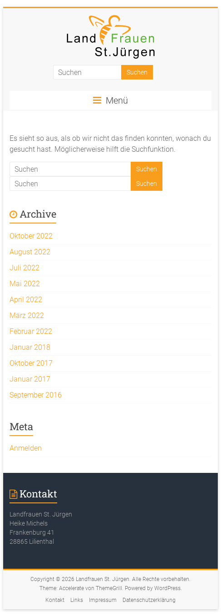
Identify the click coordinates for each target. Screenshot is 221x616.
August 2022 (30, 252)
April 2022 (26, 299)
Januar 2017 (30, 379)
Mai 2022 (25, 283)
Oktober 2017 (31, 363)
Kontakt (54, 600)
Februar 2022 (31, 331)
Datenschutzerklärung (149, 600)
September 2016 (36, 395)
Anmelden (26, 448)
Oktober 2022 (31, 236)
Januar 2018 (30, 347)
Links (76, 600)
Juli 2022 (24, 267)
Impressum (103, 600)
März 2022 (27, 315)
